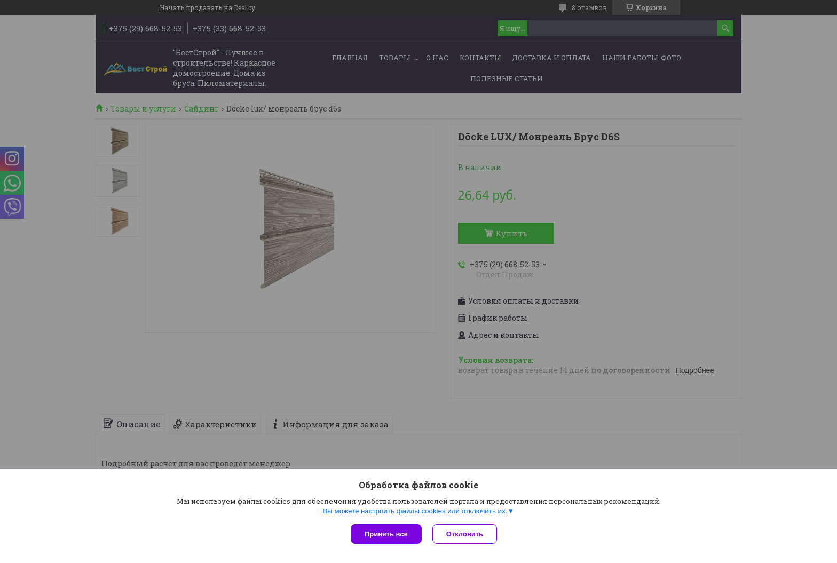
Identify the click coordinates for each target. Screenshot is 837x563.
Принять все (386, 534)
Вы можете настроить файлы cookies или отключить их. (414, 511)
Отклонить (464, 534)
